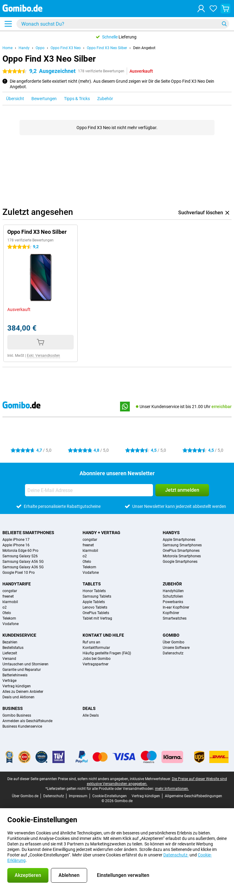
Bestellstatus (12, 648)
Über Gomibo (173, 642)
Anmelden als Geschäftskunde (27, 721)
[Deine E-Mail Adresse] (89, 490)
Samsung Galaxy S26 (20, 556)
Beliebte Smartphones (28, 532)
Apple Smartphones (179, 539)
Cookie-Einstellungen (109, 796)
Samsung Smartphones (182, 545)
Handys (171, 532)
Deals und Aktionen (18, 697)
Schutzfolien (173, 596)
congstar (90, 539)
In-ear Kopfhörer (176, 607)
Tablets (92, 583)
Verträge (9, 680)
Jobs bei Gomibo (97, 659)
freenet (88, 545)
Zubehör (172, 583)
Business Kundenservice (22, 726)
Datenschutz (173, 653)
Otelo (87, 561)
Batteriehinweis (14, 675)
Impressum (78, 796)
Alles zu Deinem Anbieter (22, 691)
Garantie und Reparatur (21, 670)
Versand (9, 659)
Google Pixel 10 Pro (18, 572)
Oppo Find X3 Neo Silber (107, 48)
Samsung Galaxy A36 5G (23, 567)
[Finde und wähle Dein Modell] (122, 24)
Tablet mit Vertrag (97, 618)
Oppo (40, 48)
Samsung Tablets (97, 596)
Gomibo (171, 635)
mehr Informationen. (172, 789)
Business (12, 708)
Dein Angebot (144, 48)
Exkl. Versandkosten (43, 355)
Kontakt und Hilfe (103, 635)
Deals (89, 708)
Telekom (89, 567)
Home (7, 48)
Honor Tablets (94, 591)
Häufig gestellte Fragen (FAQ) (107, 653)
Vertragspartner (95, 664)
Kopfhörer (171, 613)
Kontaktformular (96, 648)
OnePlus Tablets (96, 613)
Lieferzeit (9, 653)
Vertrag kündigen (16, 686)
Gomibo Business (16, 715)
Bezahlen (9, 642)
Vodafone (91, 572)
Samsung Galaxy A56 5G (23, 561)
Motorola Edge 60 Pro (20, 550)
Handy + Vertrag (101, 532)
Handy (24, 48)
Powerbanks (173, 602)
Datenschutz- (176, 854)
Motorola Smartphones (182, 556)
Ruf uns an (91, 642)
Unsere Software (176, 648)
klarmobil (90, 550)
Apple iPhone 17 (16, 539)
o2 (85, 556)
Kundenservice (19, 635)
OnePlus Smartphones (181, 550)
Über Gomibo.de (25, 796)
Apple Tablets (94, 602)
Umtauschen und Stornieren (25, 664)
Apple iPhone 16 (16, 545)
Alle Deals (91, 715)
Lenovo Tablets (95, 607)
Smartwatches (174, 618)
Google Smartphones (180, 561)
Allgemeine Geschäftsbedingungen (193, 796)
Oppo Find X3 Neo (66, 48)
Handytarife (16, 583)
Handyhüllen (173, 591)
